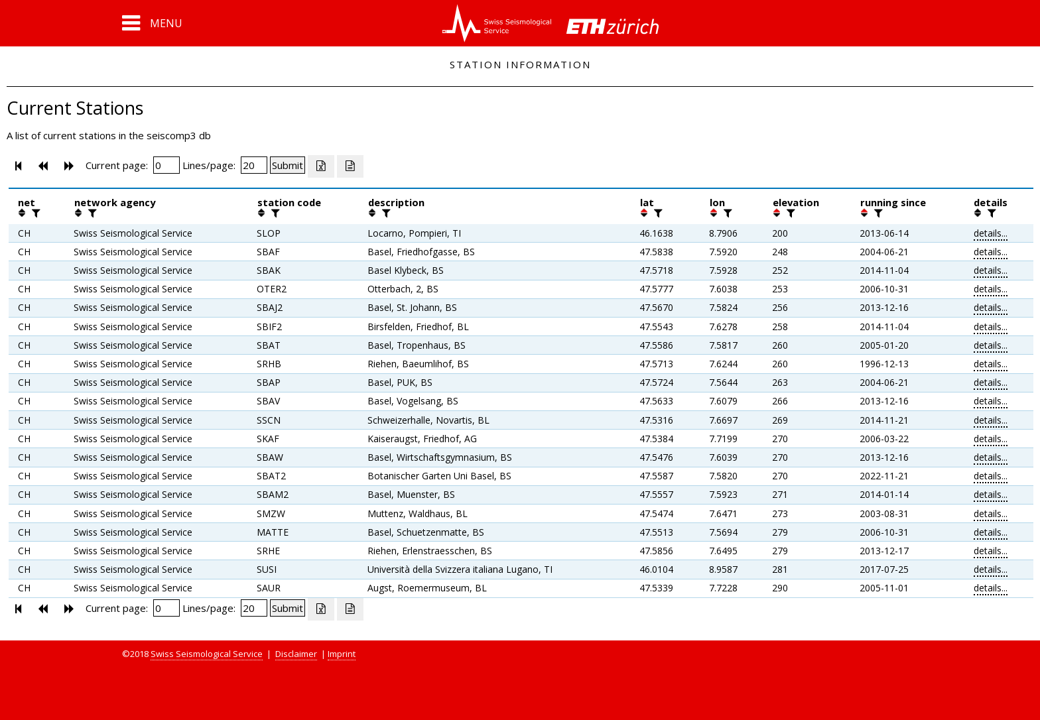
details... (990, 233)
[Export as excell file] (321, 166)
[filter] (34, 212)
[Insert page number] (166, 165)
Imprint (342, 654)
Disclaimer (296, 654)
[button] (152, 23)
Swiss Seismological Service (207, 654)
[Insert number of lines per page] (254, 165)
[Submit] (287, 165)
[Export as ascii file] (350, 166)
